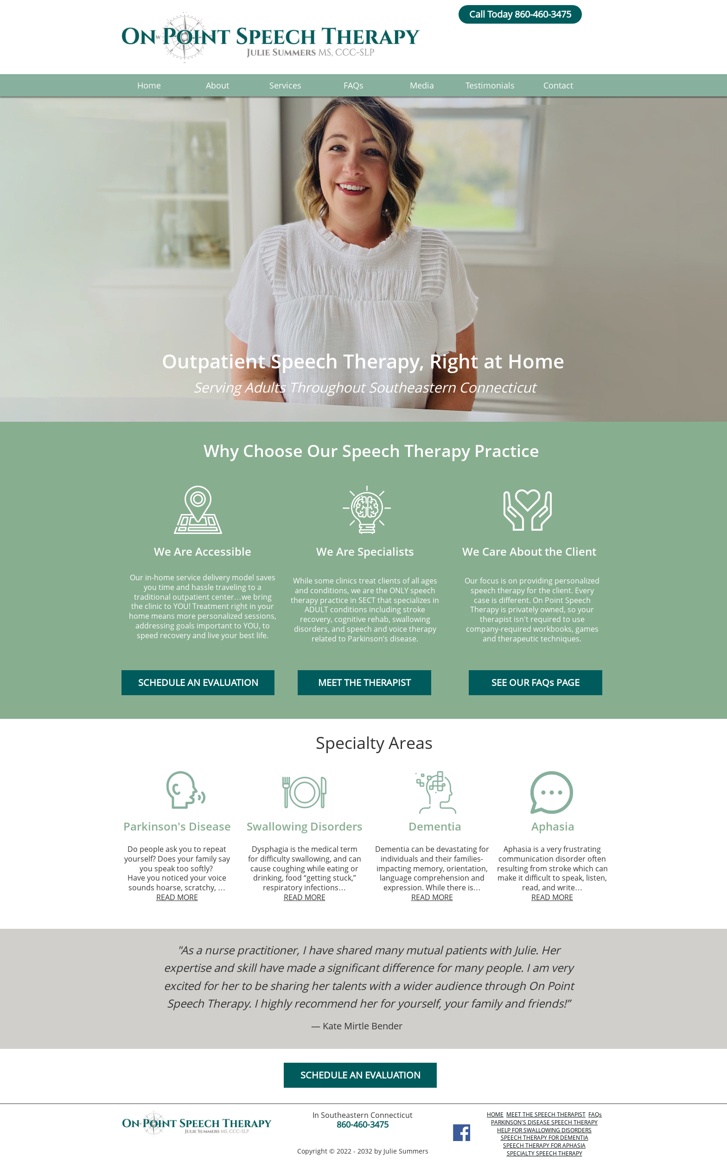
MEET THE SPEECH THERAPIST (546, 1114)
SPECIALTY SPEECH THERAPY (544, 1153)
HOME (495, 1114)
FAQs (595, 1114)
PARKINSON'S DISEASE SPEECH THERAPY (544, 1122)
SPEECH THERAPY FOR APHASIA (544, 1145)
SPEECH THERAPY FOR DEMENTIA (544, 1138)
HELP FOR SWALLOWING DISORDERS (544, 1130)
